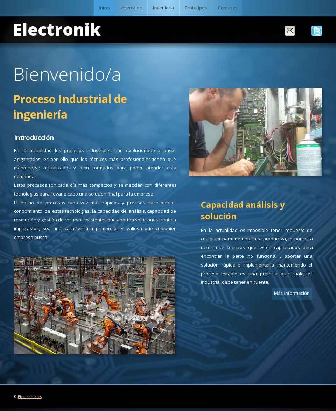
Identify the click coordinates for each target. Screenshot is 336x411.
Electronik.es (30, 396)
